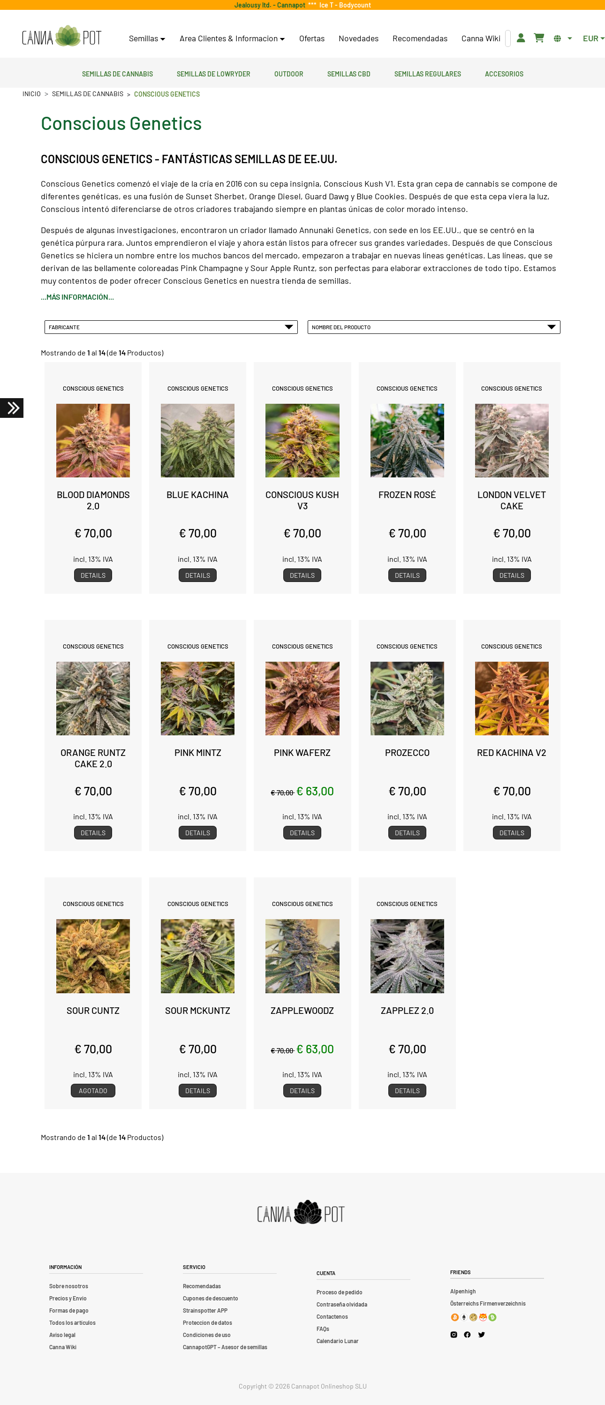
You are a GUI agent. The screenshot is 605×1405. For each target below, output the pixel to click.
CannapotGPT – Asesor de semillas (225, 1347)
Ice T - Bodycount (344, 5)
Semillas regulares (427, 72)
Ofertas (312, 38)
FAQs (323, 1328)
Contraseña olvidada (342, 1304)
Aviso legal (62, 1334)
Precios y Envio (68, 1298)
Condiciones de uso (207, 1334)
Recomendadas (420, 38)
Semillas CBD (349, 72)
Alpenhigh (463, 1291)
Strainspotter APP (205, 1310)
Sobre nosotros (68, 1286)
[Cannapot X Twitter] (481, 1334)
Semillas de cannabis (117, 72)
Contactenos (332, 1316)
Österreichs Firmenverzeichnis (488, 1303)
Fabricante (171, 327)
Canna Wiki (480, 38)
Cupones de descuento (210, 1298)
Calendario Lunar (338, 1341)
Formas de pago (69, 1310)
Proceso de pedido (340, 1292)
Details (93, 575)
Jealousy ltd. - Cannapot (271, 5)
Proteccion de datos (207, 1322)
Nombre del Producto (434, 327)
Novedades (358, 38)
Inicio (32, 94)
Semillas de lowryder (213, 72)
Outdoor (288, 72)
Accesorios (504, 72)
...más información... (77, 296)
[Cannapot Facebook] (467, 1334)
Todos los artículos (72, 1322)
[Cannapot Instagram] (453, 1334)
